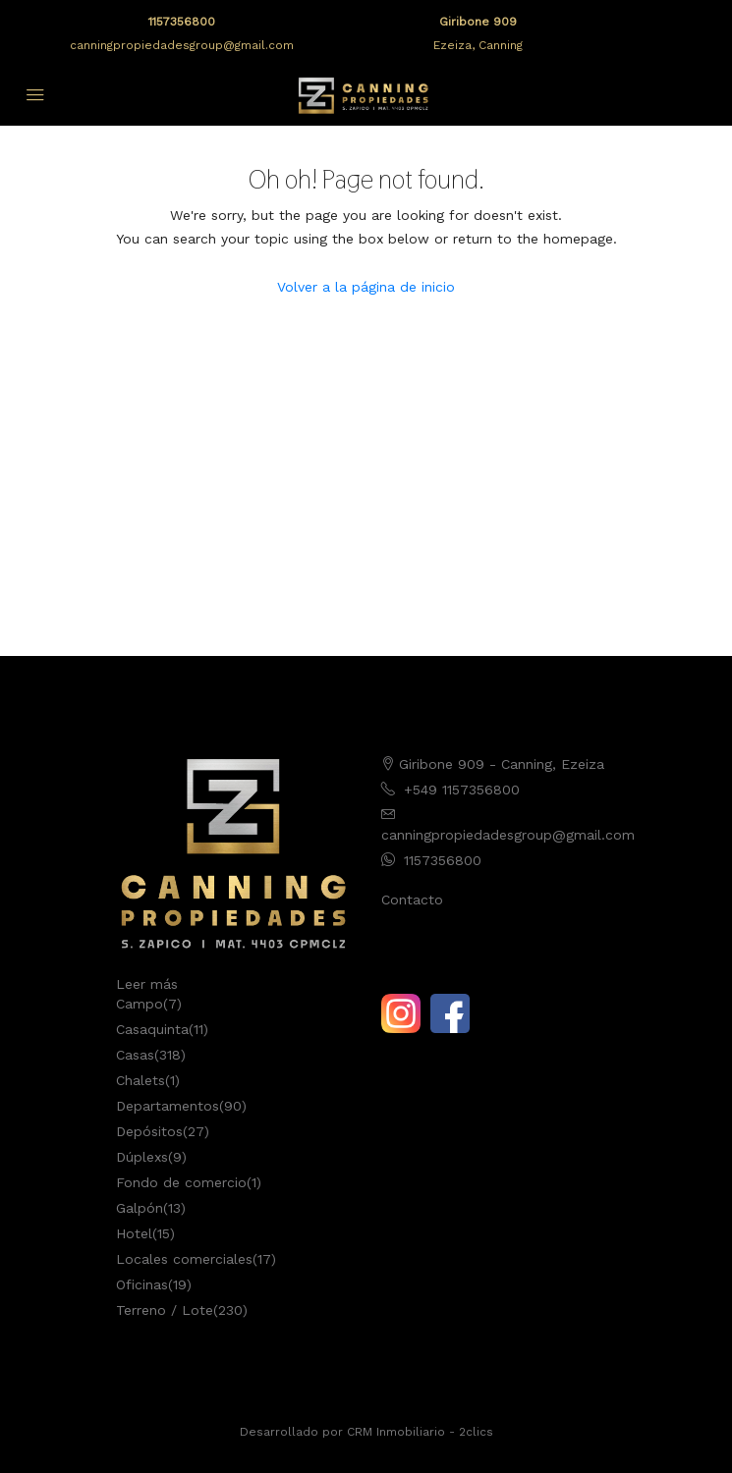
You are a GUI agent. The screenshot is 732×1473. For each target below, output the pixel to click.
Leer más (147, 984)
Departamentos (167, 1106)
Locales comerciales (184, 1259)
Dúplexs (142, 1157)
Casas (135, 1055)
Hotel (134, 1233)
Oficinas (142, 1284)
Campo (139, 1003)
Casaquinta (152, 1029)
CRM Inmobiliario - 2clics (420, 1432)
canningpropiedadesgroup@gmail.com (182, 45)
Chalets (140, 1080)
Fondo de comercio (181, 1182)
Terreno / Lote (164, 1310)
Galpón (139, 1208)
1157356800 (181, 21)
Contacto (412, 899)
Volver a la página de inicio (366, 287)
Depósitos (149, 1131)
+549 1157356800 (462, 789)
